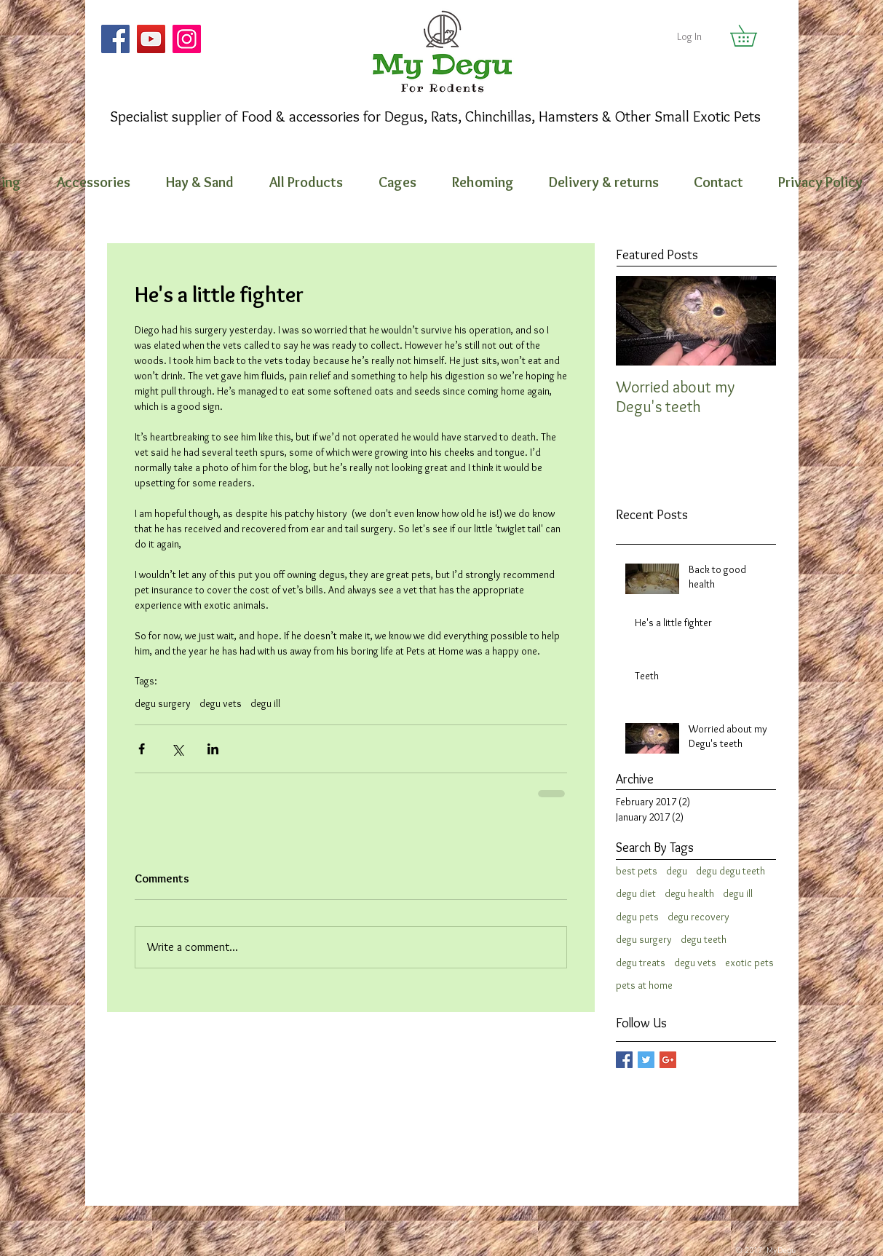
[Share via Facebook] (142, 749)
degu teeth (703, 939)
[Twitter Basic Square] (646, 1059)
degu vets (220, 704)
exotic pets (749, 962)
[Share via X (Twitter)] (177, 749)
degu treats (640, 962)
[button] (753, 36)
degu (676, 870)
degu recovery (698, 916)
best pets (636, 870)
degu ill (265, 704)
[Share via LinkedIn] (213, 749)
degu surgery (163, 704)
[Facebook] (115, 39)
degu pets (637, 916)
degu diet (636, 893)
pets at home (644, 985)
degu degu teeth (730, 870)
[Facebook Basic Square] (624, 1059)
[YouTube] (151, 39)
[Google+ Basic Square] (668, 1059)
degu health (689, 893)
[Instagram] (187, 39)
